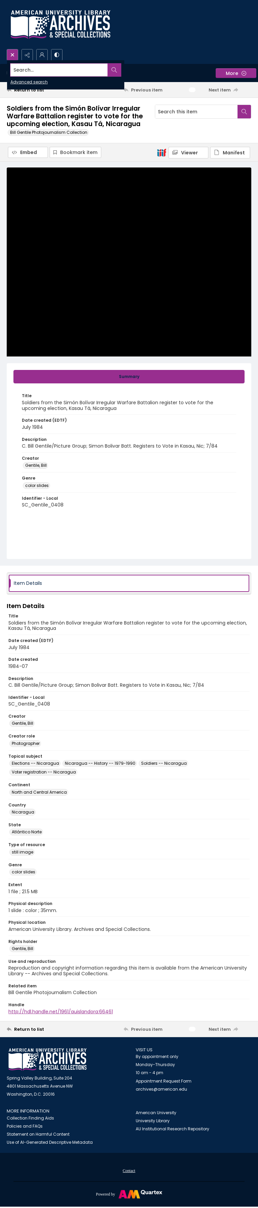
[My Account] (42, 54)
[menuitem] (129, 1171)
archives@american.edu (161, 1090)
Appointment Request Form (163, 1082)
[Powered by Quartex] (129, 1194)
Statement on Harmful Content (38, 1135)
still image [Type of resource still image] (22, 853)
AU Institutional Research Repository (172, 1129)
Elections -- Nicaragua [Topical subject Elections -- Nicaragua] (35, 764)
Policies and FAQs (25, 1127)
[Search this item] (196, 111)
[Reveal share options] (27, 54)
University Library (153, 1121)
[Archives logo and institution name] (60, 24)
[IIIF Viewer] (188, 153)
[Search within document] (244, 111)
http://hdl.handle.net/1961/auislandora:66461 (60, 1012)
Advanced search (29, 82)
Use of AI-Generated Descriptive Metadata (50, 1143)
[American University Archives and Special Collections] (47, 1060)
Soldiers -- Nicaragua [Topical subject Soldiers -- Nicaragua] (164, 764)
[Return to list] (39, 90)
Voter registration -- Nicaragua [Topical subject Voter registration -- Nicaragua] (44, 773)
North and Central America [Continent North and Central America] (39, 793)
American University (156, 1113)
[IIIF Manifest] (230, 153)
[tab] (129, 377)
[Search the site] (104, 70)
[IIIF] (161, 152)
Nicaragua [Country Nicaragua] (23, 813)
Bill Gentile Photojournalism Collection (48, 132)
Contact (129, 1171)
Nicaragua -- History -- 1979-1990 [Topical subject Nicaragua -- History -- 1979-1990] (100, 764)
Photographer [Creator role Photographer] (26, 744)
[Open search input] (12, 54)
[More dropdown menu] (236, 73)
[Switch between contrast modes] (56, 54)
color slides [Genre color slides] (37, 486)
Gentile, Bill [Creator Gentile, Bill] (36, 466)
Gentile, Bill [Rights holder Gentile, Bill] (22, 949)
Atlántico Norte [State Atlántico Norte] (27, 832)
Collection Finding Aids (30, 1119)
